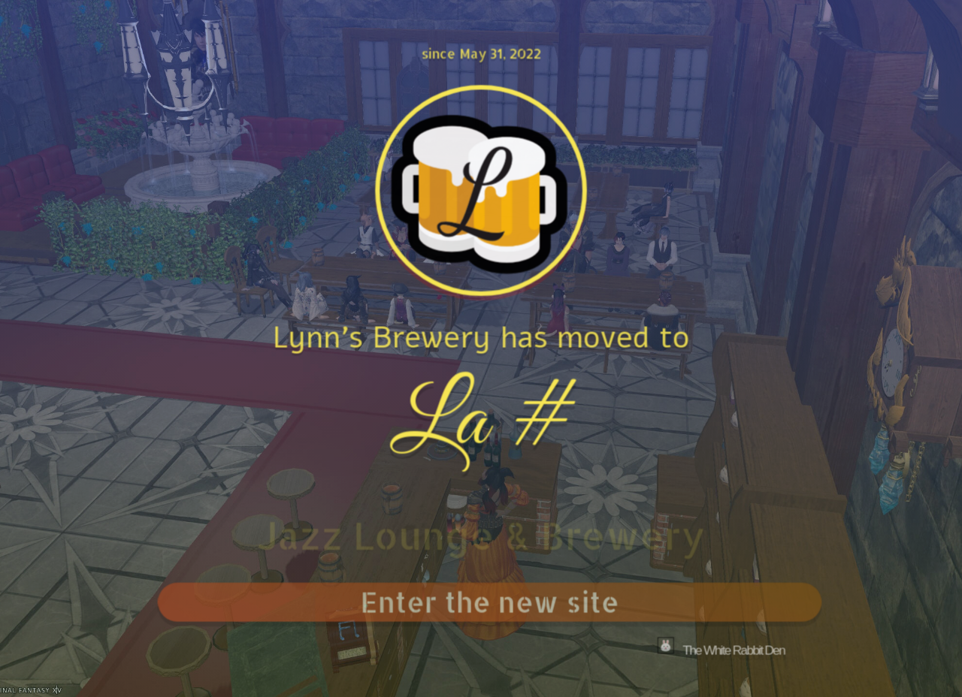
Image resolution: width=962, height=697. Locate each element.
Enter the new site (494, 601)
